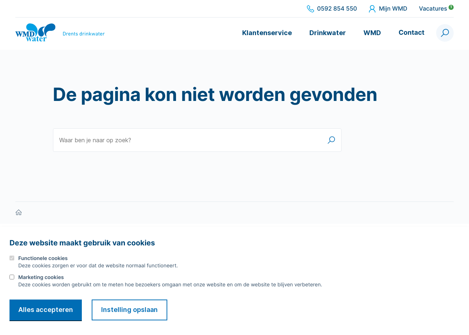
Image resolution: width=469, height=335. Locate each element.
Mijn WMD (388, 8)
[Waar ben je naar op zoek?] (197, 140)
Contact (411, 33)
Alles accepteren (45, 309)
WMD (372, 33)
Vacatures (436, 8)
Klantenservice (267, 33)
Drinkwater (327, 33)
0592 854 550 (332, 8)
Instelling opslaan (129, 309)
